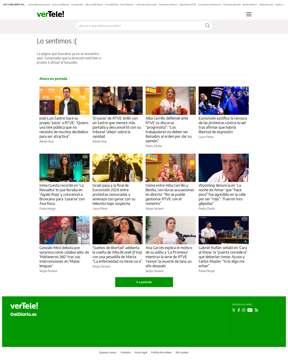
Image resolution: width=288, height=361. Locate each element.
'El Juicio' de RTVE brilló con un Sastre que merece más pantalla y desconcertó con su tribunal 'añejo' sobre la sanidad (116, 127)
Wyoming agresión (232, 4)
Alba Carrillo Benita (94, 4)
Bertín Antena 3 (250, 4)
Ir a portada (144, 282)
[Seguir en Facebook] (239, 310)
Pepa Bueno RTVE (188, 4)
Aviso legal (141, 352)
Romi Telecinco (127, 4)
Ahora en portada (53, 79)
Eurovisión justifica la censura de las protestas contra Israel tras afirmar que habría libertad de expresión (223, 125)
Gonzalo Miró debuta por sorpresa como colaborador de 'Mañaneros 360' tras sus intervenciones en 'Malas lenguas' (64, 256)
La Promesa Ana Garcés (146, 4)
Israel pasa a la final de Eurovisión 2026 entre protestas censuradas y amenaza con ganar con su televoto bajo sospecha (113, 194)
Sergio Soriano (155, 208)
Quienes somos (107, 352)
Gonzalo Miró (77, 4)
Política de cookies (161, 352)
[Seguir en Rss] (256, 310)
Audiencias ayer (266, 4)
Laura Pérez (206, 137)
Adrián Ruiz (46, 141)
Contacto (126, 352)
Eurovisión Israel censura (209, 4)
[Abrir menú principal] (248, 14)
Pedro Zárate (154, 146)
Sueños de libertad (60, 4)
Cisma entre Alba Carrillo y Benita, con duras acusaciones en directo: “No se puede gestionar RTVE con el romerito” (170, 194)
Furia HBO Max (111, 4)
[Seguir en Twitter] (234, 310)
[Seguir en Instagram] (243, 310)
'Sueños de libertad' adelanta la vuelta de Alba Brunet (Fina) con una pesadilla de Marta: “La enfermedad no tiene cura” (117, 254)
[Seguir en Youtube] (250, 310)
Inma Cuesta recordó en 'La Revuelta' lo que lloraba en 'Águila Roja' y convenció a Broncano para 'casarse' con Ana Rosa (62, 194)
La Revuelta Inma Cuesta (39, 4)
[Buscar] (207, 25)
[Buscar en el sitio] (139, 25)
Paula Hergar (47, 208)
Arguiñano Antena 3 (168, 4)
